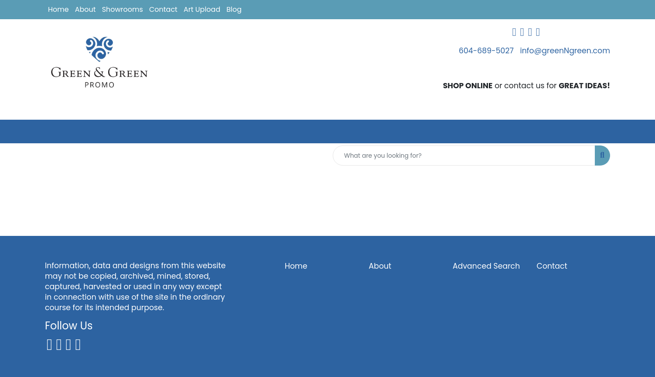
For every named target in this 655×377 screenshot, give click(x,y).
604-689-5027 (486, 50)
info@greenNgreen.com (565, 50)
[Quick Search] (464, 155)
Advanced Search (486, 266)
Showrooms (122, 9)
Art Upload (202, 9)
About (85, 9)
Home (58, 9)
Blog (234, 9)
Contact (163, 9)
